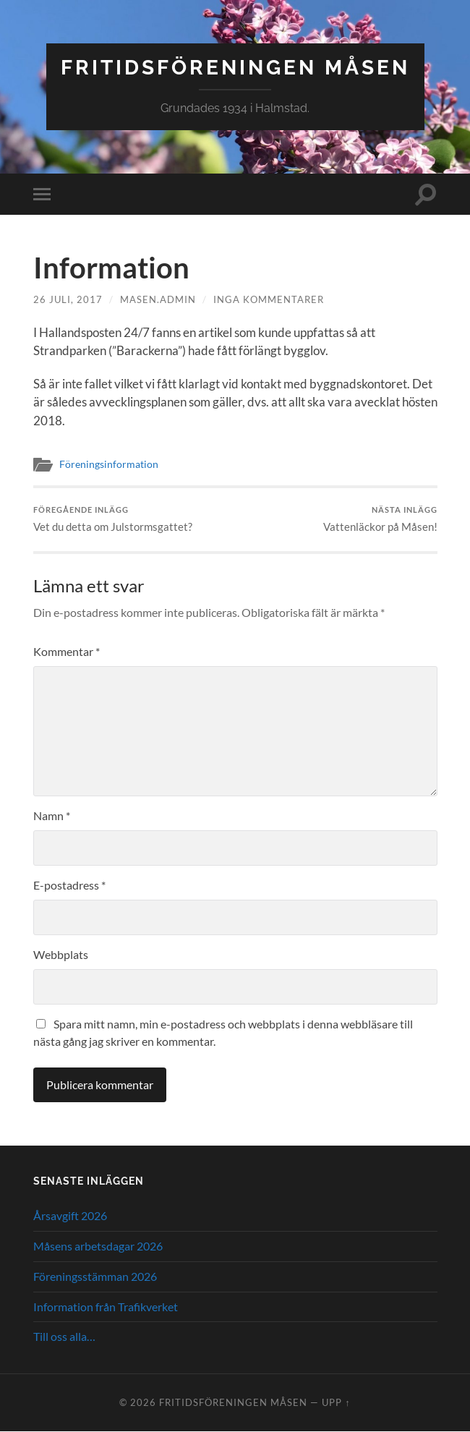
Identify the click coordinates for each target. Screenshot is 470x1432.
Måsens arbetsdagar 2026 (98, 1246)
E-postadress (69, 885)
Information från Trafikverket (105, 1306)
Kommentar (66, 651)
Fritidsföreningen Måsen (235, 68)
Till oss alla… (64, 1337)
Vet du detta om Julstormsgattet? (112, 520)
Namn (51, 815)
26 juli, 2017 (68, 299)
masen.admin (158, 299)
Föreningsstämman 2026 (95, 1276)
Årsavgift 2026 (70, 1215)
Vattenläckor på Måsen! (380, 520)
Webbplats (60, 954)
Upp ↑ (336, 1402)
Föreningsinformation (108, 464)
